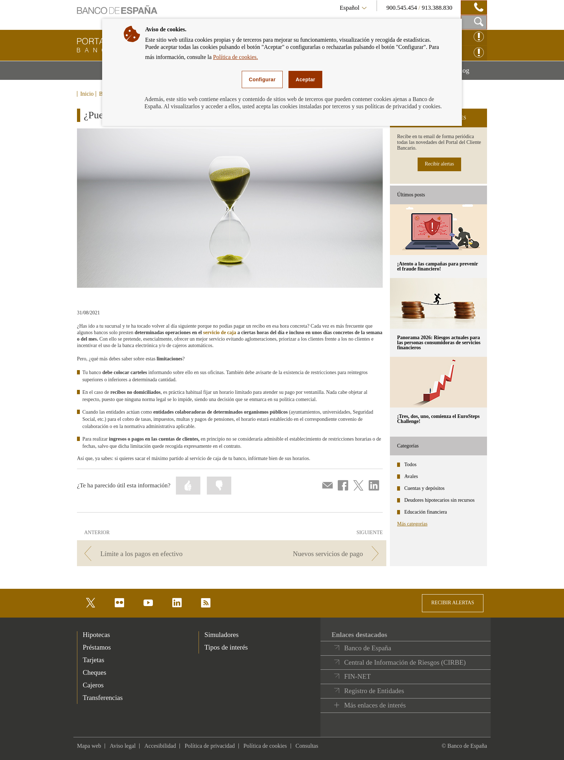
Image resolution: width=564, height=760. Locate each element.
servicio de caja (219, 332)
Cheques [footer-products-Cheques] (94, 672)
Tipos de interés (226, 647)
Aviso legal (123, 746)
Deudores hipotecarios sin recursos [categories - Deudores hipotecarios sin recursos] (439, 500)
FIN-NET (357, 676)
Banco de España (367, 648)
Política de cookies (265, 746)
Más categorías (412, 524)
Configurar (262, 79)
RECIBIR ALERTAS (452, 602)
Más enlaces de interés (375, 705)
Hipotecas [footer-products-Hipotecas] (96, 634)
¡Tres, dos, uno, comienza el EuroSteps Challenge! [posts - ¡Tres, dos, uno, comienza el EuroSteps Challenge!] (438, 419)
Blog (471, 73)
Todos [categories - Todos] (410, 464)
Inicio (87, 94)
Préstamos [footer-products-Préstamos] (97, 647)
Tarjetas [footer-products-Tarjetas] (93, 660)
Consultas (307, 746)
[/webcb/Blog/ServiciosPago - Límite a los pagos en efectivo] (153, 553)
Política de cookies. (235, 57)
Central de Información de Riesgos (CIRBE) (405, 662)
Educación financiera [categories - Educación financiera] (425, 512)
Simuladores (221, 634)
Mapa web (89, 746)
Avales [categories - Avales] (411, 476)
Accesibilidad (160, 746)
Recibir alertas (439, 164)
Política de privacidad (210, 746)
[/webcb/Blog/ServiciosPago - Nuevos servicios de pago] (310, 553)
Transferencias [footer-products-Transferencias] (103, 697)
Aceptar (305, 79)
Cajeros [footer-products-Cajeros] (93, 685)
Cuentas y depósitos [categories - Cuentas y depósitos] (424, 488)
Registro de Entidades (374, 691)
